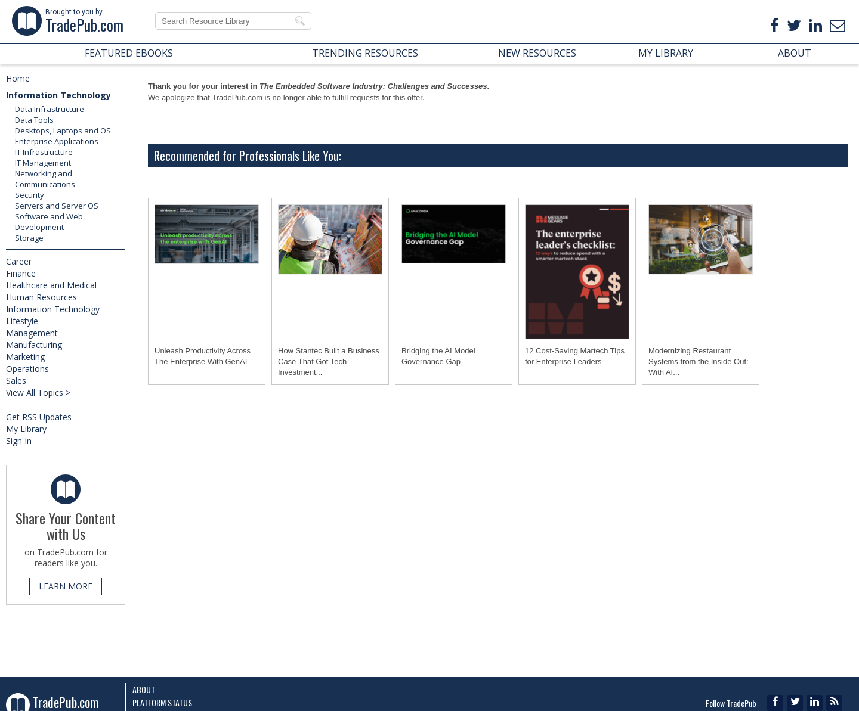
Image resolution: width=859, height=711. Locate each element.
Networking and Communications (45, 179)
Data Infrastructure (49, 109)
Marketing (25, 356)
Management (32, 333)
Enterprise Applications (56, 141)
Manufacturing (34, 344)
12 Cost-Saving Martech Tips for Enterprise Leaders (575, 356)
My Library (26, 428)
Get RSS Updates (39, 417)
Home (18, 78)
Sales (16, 380)
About (143, 689)
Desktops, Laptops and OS (63, 130)
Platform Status (162, 702)
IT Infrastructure (44, 152)
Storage (29, 237)
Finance (21, 273)
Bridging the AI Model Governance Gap (438, 356)
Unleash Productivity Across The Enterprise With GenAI (203, 356)
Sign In (19, 440)
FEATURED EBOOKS (129, 53)
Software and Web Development (49, 221)
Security (29, 195)
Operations (27, 368)
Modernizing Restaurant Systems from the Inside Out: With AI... (698, 361)
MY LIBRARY (665, 53)
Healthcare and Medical (51, 285)
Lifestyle (22, 321)
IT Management (43, 162)
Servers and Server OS (56, 205)
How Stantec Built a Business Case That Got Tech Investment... (328, 361)
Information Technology (58, 95)
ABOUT (794, 53)
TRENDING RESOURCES (365, 53)
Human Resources (41, 297)
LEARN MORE (65, 586)
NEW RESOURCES (537, 53)
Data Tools (34, 119)
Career (19, 261)
